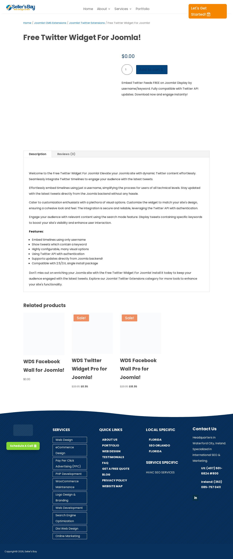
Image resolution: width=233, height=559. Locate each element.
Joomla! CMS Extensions (50, 23)
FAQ (105, 463)
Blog (106, 474)
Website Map (112, 486)
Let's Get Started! (199, 11)
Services (121, 9)
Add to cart (149, 69)
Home (88, 9)
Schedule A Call (21, 446)
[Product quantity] (127, 69)
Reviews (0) (66, 154)
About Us (109, 440)
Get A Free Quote (115, 469)
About (102, 9)
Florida (155, 440)
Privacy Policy (114, 480)
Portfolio (142, 9)
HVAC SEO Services (160, 472)
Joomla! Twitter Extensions (87, 23)
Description (37, 154)
